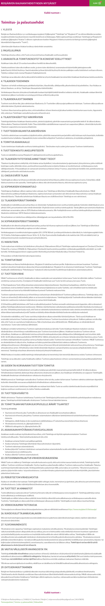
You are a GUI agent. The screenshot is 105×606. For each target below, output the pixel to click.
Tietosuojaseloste (7, 602)
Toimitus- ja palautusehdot (23, 602)
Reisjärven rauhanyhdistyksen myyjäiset (28, 3)
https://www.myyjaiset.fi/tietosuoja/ (82, 509)
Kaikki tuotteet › (52, 13)
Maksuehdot (38, 602)
